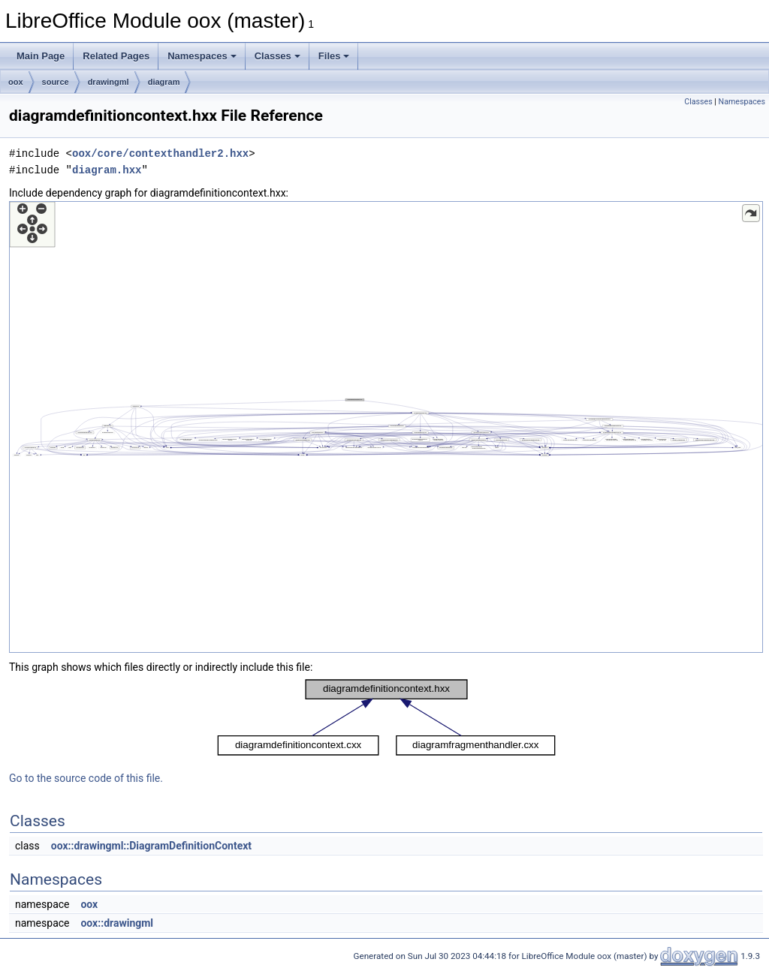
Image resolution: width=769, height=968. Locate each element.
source (55, 81)
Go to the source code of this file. (86, 778)
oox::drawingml (116, 923)
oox (15, 81)
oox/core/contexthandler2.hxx (160, 153)
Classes (277, 56)
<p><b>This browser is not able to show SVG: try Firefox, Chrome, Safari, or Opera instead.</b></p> (386, 427)
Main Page (41, 56)
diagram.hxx (106, 170)
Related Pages (116, 56)
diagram (164, 81)
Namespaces (202, 56)
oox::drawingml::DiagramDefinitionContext (151, 846)
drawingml (108, 81)
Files (334, 56)
